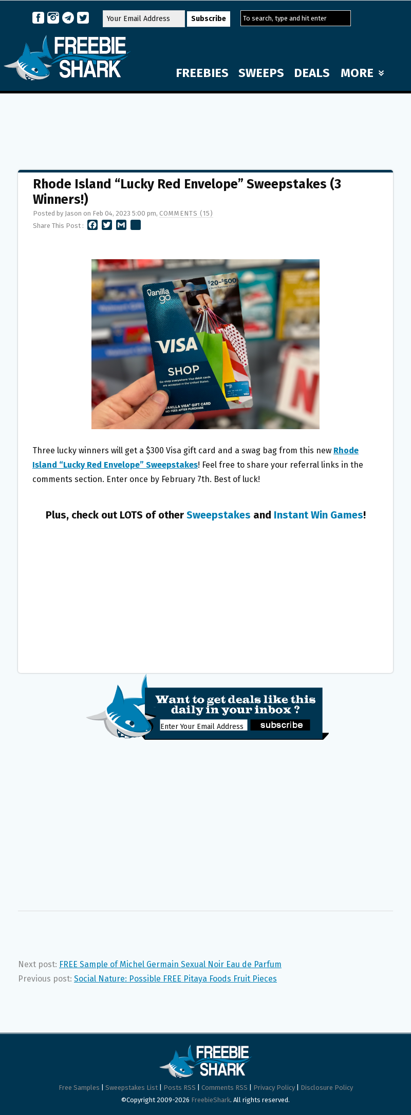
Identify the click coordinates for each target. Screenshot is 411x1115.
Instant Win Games (318, 515)
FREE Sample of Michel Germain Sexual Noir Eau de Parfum (170, 964)
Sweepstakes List (131, 1087)
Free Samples (79, 1087)
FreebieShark (210, 1100)
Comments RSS (224, 1087)
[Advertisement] (205, 127)
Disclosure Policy (327, 1087)
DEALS (312, 73)
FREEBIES (202, 73)
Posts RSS (179, 1087)
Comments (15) (186, 213)
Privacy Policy (274, 1087)
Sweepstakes (218, 515)
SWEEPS (261, 73)
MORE (362, 73)
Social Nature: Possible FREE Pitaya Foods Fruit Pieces (175, 979)
